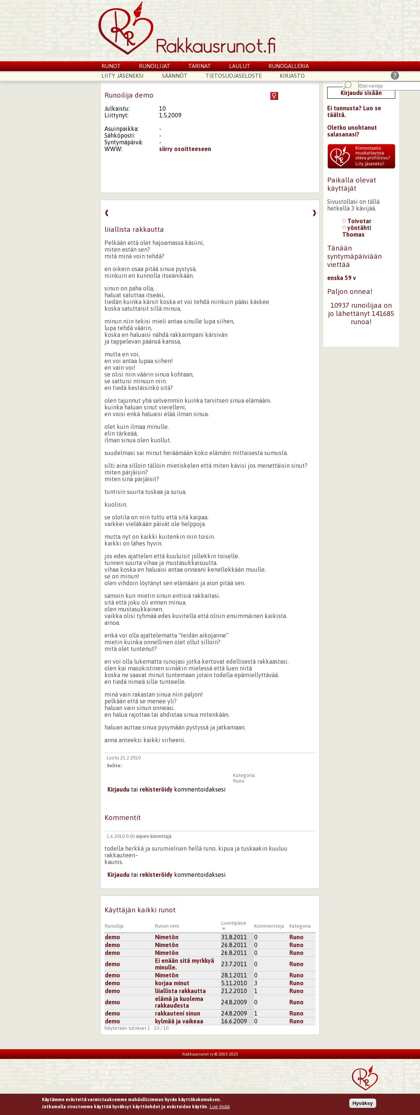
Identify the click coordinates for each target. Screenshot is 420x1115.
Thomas (353, 234)
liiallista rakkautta (180, 990)
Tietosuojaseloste (234, 76)
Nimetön (167, 937)
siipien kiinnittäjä (153, 836)
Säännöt (175, 76)
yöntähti (356, 227)
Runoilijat (154, 66)
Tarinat (199, 66)
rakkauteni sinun (177, 1013)
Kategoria (300, 926)
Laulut (239, 66)
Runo (238, 781)
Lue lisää (219, 1108)
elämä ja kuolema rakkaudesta (179, 1002)
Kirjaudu (118, 789)
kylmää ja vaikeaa (179, 1021)
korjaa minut (172, 983)
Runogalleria (288, 66)
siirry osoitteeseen (185, 148)
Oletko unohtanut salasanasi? (352, 131)
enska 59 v (341, 277)
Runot (111, 66)
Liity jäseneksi (122, 76)
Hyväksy (363, 1104)
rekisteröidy (156, 789)
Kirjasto (292, 76)
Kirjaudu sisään (361, 92)
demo (112, 937)
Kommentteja (269, 926)
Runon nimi (167, 926)
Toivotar (356, 221)
